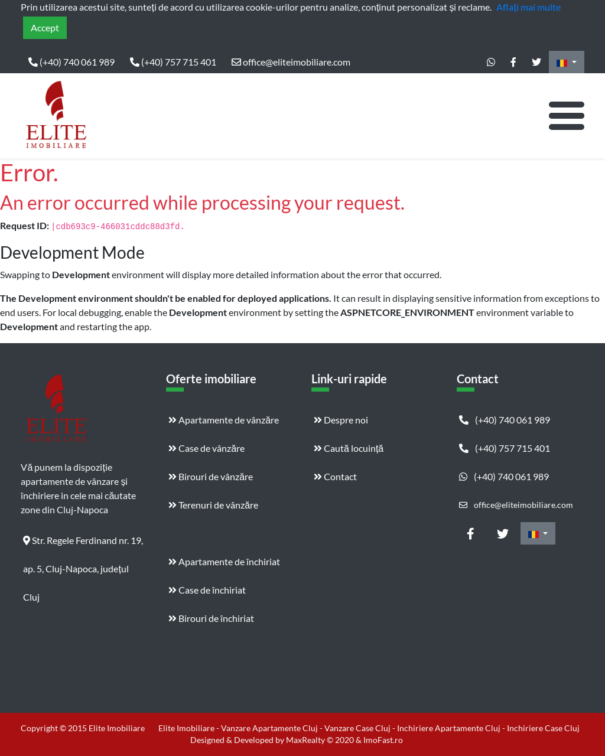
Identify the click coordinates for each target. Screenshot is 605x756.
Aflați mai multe (528, 6)
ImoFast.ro (383, 740)
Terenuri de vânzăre (213, 504)
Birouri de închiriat (211, 618)
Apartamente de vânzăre (223, 419)
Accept (45, 27)
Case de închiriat (207, 589)
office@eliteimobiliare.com (291, 61)
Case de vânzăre (206, 448)
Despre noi (341, 419)
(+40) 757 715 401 (173, 61)
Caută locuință (348, 448)
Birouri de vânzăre (210, 476)
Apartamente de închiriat (224, 561)
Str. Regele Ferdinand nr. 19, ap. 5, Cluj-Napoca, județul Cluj (83, 545)
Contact (335, 476)
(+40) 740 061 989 (71, 61)
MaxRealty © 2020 (321, 740)
